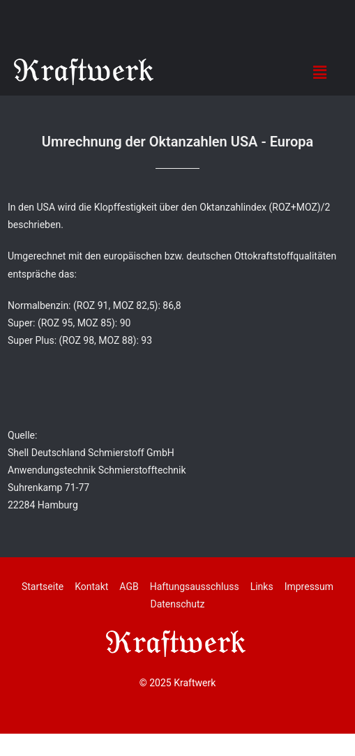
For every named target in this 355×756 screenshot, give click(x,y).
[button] (319, 72)
